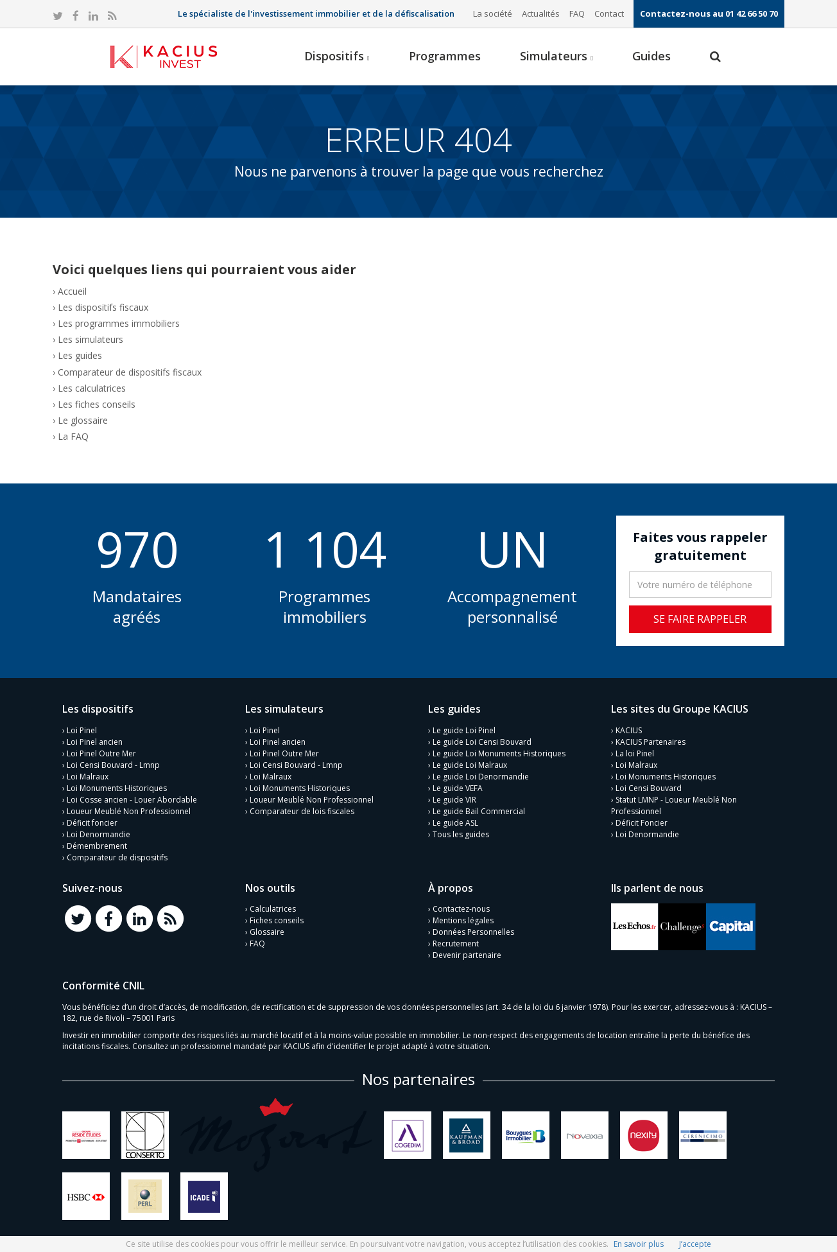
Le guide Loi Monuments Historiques (499, 753)
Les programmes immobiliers (119, 323)
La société (492, 13)
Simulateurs (556, 56)
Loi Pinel (82, 730)
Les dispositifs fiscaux (103, 307)
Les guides (80, 355)
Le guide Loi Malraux (470, 765)
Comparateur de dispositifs (117, 857)
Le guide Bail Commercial (479, 811)
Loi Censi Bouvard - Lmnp (113, 765)
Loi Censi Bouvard (649, 788)
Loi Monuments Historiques (117, 788)
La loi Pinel (635, 753)
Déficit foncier (92, 822)
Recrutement (456, 943)
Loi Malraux (87, 776)
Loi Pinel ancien (95, 741)
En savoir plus (639, 1244)
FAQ (577, 13)
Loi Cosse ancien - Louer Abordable (132, 799)
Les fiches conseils (96, 404)
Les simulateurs (90, 339)
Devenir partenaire (467, 955)
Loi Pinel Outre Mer (101, 753)
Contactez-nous (461, 908)
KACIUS (629, 730)
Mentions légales (463, 920)
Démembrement (97, 845)
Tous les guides (461, 834)
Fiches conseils (277, 920)
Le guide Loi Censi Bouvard (482, 741)
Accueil (72, 291)
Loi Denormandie (98, 834)
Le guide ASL (455, 822)
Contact (609, 13)
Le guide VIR (454, 799)
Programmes (445, 56)
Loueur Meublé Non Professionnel (129, 811)
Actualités (541, 13)
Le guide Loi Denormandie (481, 776)
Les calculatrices (92, 388)
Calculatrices (273, 908)
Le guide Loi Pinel (464, 730)
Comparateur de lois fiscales (302, 811)
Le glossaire (83, 420)
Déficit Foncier (642, 822)
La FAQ (73, 436)
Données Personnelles (473, 931)
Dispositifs (337, 56)
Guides (651, 56)
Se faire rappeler (699, 619)
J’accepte (695, 1244)
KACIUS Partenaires (651, 741)
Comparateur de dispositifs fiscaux (130, 372)
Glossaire (267, 931)
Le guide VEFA (458, 788)
